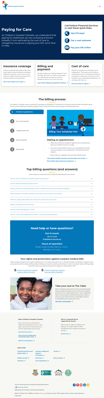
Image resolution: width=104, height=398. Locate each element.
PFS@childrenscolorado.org (52, 239)
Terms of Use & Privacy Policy (22, 384)
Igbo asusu (81, 393)
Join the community (63, 301)
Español (16, 393)
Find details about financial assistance (60, 161)
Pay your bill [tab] (20, 149)
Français (54, 393)
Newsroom (39, 358)
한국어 (27, 393)
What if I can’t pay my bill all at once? (51, 204)
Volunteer (20, 361)
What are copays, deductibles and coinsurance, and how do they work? (51, 199)
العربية (44, 393)
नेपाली (58, 393)
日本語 (66, 393)
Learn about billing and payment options (51, 83)
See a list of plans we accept (13, 82)
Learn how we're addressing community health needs (27, 336)
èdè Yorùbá (18, 395)
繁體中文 (31, 393)
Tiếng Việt (22, 393)
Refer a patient (58, 358)
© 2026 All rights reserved (41, 384)
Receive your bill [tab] (21, 140)
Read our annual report (25, 340)
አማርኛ (40, 393)
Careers (56, 351)
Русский (36, 393)
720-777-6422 (52, 236)
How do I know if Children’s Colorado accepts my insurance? (51, 178)
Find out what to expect (80, 83)
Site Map (32, 384)
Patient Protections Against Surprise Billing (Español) (55, 271)
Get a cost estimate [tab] (22, 121)
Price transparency (41, 361)
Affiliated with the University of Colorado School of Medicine (29, 390)
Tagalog (62, 393)
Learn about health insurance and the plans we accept (66, 158)
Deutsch (49, 393)
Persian (76, 393)
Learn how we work (24, 332)
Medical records (22, 358)
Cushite (71, 393)
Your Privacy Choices (23, 387)
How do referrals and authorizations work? (51, 183)
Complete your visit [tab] (22, 130)
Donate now (65, 333)
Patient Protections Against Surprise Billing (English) (27, 271)
